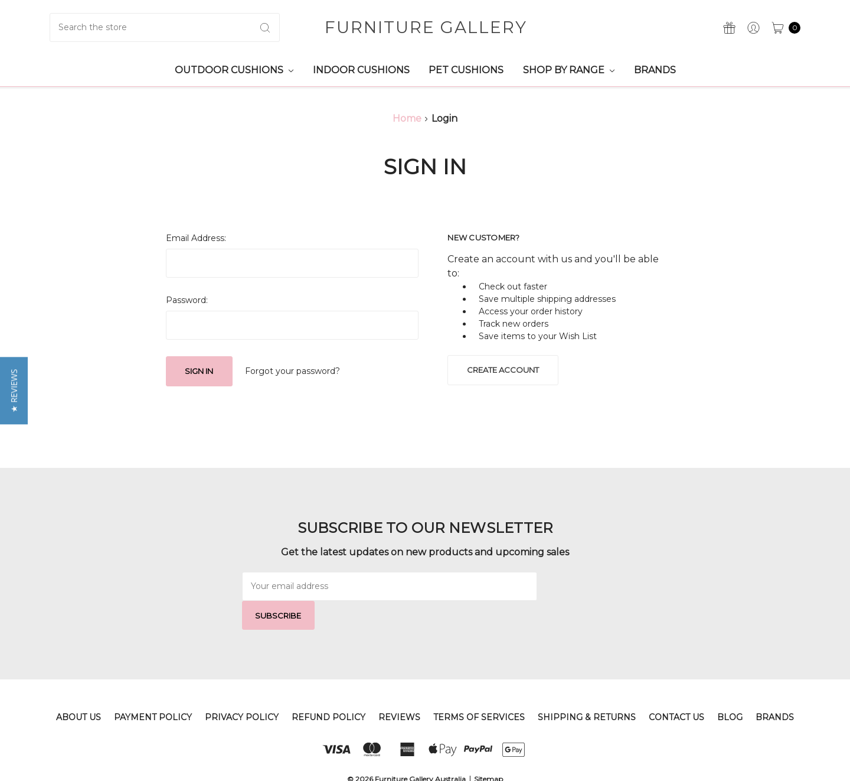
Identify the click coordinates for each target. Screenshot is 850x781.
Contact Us (676, 688)
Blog (730, 688)
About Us (78, 688)
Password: (187, 300)
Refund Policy (328, 688)
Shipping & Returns (587, 688)
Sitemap (488, 750)
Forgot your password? (292, 371)
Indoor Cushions (361, 70)
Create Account (503, 370)
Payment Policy (153, 688)
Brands (655, 70)
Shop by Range (568, 70)
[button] (14, 390)
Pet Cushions (466, 70)
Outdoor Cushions (234, 70)
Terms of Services (479, 688)
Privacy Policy (242, 688)
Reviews (399, 688)
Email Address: (196, 238)
